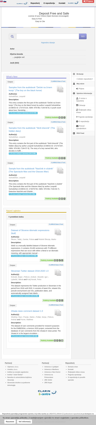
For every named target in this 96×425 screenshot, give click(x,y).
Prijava (88, 1)
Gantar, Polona (28, 239)
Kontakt (71, 369)
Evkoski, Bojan (16, 277)
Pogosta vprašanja (74, 375)
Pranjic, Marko (28, 317)
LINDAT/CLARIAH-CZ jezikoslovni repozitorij (64, 414)
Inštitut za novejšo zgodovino (17, 372)
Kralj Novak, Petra (34, 279)
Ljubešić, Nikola (17, 279)
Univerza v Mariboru (51, 369)
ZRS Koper (48, 383)
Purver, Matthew (26, 320)
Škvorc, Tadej (16, 239)
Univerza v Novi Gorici (52, 372)
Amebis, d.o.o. (12, 369)
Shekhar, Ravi (16, 317)
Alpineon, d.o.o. (13, 367)
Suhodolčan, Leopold (17, 96)
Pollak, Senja (41, 317)
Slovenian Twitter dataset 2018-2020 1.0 (29, 271)
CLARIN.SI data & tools (58, 81)
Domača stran (73, 367)
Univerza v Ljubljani (51, 367)
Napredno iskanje (48, 43)
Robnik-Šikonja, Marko (47, 239)
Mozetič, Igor (43, 277)
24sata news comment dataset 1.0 (27, 311)
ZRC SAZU (48, 380)
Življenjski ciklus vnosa (76, 372)
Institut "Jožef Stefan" (15, 375)
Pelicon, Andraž (30, 277)
